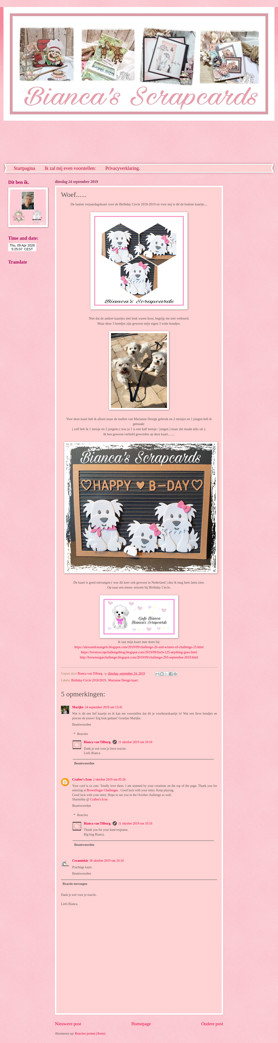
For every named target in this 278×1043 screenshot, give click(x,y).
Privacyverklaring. (122, 168)
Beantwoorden (81, 724)
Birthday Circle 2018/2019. (89, 680)
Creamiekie (80, 860)
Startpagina (24, 168)
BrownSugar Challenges (103, 790)
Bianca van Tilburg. (97, 742)
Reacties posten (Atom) (90, 1033)
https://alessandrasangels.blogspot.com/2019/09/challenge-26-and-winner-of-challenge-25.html (139, 647)
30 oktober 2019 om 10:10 (106, 860)
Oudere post (212, 1023)
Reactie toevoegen (75, 884)
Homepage (141, 1023)
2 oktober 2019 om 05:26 (109, 779)
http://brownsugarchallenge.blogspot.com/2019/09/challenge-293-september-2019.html (139, 657)
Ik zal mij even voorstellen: (70, 168)
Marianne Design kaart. (123, 680)
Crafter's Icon (82, 779)
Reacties (82, 734)
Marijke (77, 707)
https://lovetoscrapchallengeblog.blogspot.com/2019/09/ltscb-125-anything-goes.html (139, 652)
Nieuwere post (68, 1023)
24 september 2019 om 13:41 (103, 707)
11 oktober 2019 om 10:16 (135, 742)
